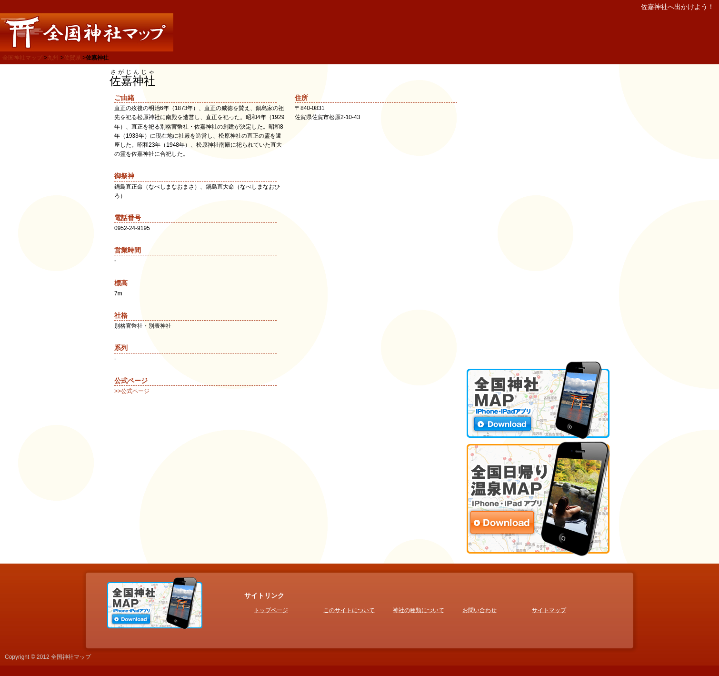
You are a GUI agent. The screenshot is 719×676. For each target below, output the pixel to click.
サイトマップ (549, 610)
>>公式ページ (132, 391)
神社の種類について (418, 610)
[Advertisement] (538, 212)
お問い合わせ (479, 610)
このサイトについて (349, 610)
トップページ (271, 610)
